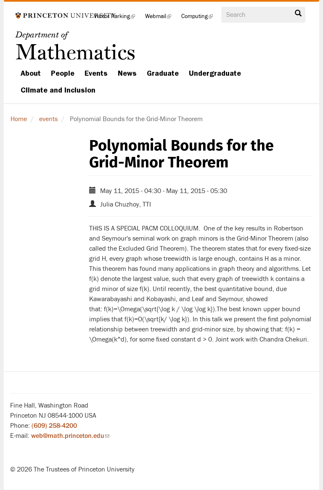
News (127, 73)
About (31, 73)
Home (19, 119)
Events (96, 73)
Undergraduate (215, 73)
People (62, 73)
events (48, 119)
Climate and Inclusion (58, 90)
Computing (199, 19)
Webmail (160, 19)
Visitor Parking (117, 19)
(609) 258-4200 (54, 425)
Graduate (163, 73)
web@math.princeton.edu (70, 435)
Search (298, 13)
